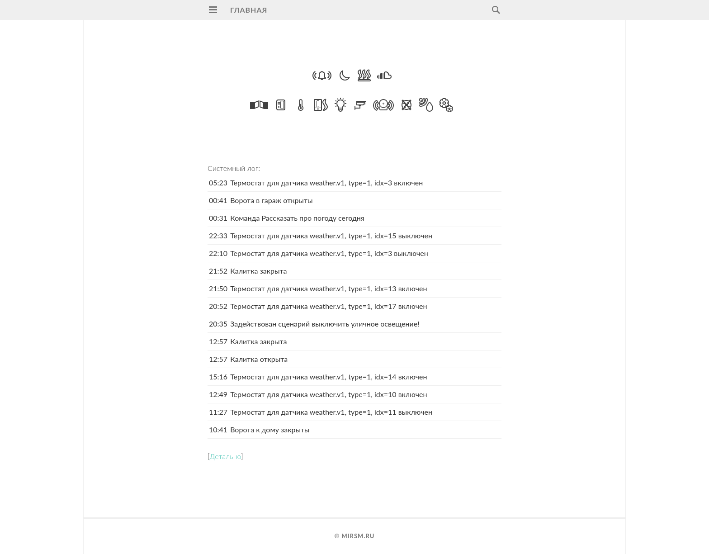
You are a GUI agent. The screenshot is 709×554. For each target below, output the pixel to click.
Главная (248, 9)
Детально (225, 456)
